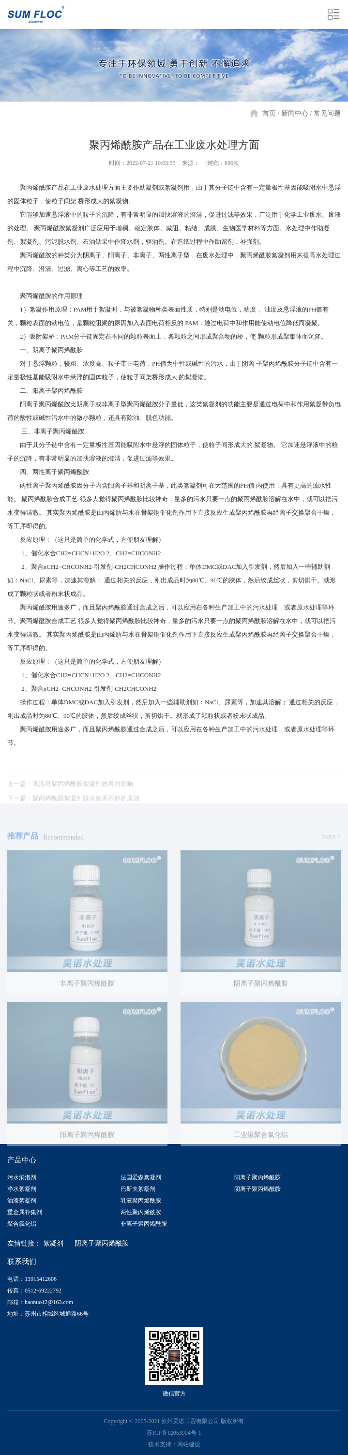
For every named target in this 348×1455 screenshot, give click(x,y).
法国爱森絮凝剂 (141, 1177)
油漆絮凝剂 (21, 1200)
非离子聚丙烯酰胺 (144, 1223)
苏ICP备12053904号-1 (174, 1432)
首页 (269, 113)
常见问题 (327, 113)
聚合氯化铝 (21, 1223)
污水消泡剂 (21, 1177)
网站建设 (188, 1444)
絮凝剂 (53, 1243)
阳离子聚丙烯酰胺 (257, 1177)
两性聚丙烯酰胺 (141, 1212)
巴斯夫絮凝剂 (138, 1189)
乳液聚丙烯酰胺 (141, 1200)
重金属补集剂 (24, 1212)
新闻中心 (294, 113)
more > (331, 845)
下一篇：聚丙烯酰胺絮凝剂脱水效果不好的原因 (73, 807)
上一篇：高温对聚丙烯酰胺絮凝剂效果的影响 (70, 793)
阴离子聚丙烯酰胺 (257, 1189)
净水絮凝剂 (21, 1189)
